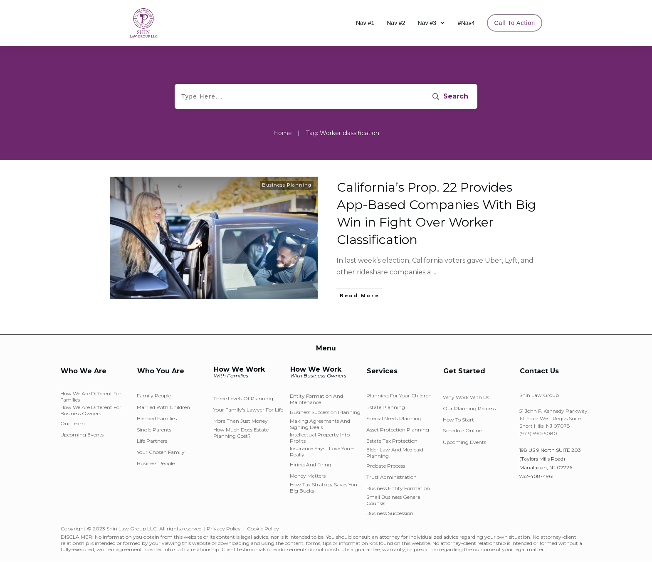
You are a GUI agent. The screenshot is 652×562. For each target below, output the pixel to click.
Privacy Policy (224, 528)
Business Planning (286, 185)
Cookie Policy (263, 528)
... (434, 272)
